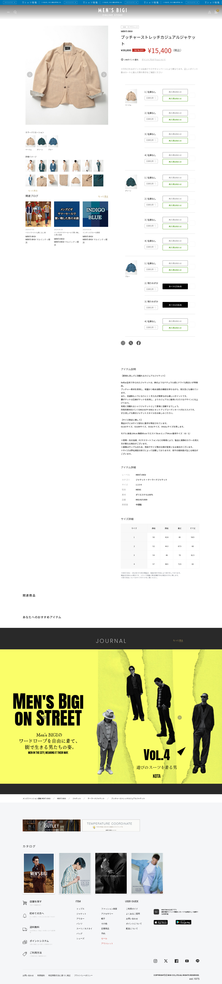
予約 (103, 933)
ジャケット (81, 913)
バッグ (79, 933)
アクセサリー (107, 913)
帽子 (103, 918)
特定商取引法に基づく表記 (59, 975)
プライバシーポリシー (83, 975)
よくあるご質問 (133, 913)
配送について (132, 928)
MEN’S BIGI (127, 31)
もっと (103, 196)
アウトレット (107, 943)
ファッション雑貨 (109, 908)
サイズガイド (141, 577)
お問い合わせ (132, 918)
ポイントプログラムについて (154, 59)
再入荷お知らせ (175, 92)
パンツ (79, 923)
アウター (80, 918)
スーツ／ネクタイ (84, 928)
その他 (104, 923)
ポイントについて (134, 923)
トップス (80, 908)
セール (104, 938)
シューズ (80, 938)
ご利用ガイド (132, 908)
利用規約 (41, 975)
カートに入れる (175, 286)
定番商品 (105, 928)
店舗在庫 (151, 97)
